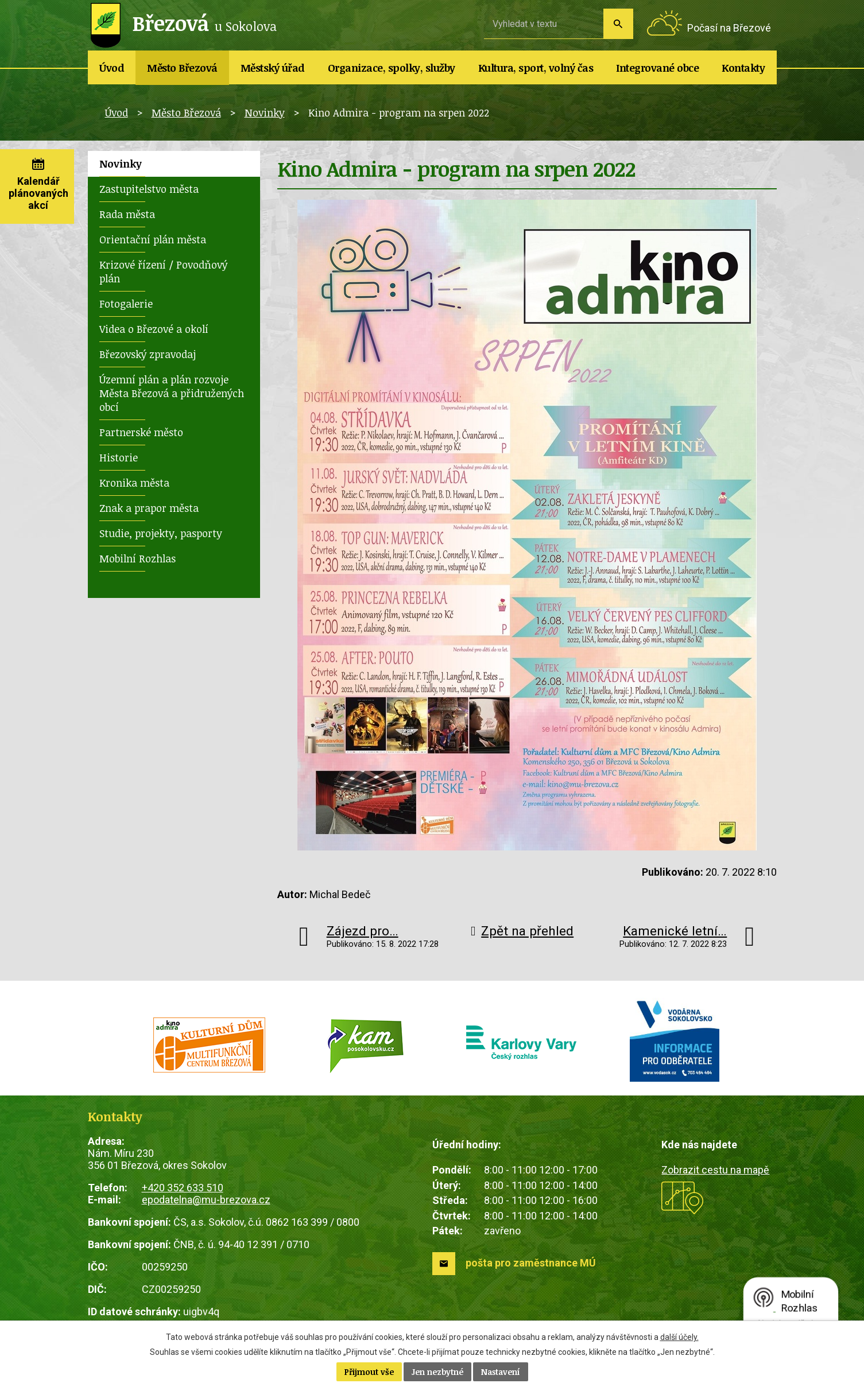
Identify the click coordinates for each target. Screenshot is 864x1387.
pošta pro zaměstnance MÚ (531, 1263)
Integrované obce (657, 68)
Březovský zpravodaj (147, 354)
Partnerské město (141, 432)
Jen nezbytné (437, 1371)
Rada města (127, 214)
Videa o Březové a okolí (153, 329)
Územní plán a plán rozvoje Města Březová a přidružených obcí (171, 393)
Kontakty (743, 68)
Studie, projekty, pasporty (160, 533)
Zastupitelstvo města (149, 189)
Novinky (265, 112)
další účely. (679, 1337)
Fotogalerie (126, 303)
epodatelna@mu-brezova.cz (206, 1200)
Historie (118, 457)
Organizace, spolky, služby (391, 68)
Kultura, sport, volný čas (536, 68)
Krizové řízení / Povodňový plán (163, 271)
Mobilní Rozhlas (137, 558)
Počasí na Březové (729, 28)
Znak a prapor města (149, 508)
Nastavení (500, 1371)
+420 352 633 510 (182, 1188)
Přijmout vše (369, 1371)
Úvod (111, 68)
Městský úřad (273, 68)
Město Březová (182, 68)
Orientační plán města (152, 239)
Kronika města (134, 482)
